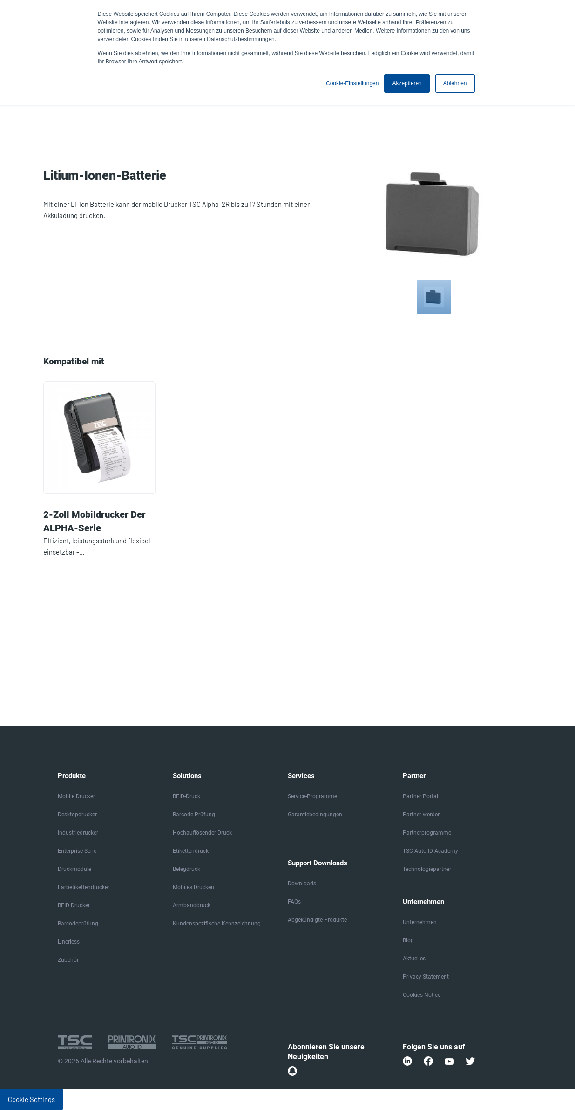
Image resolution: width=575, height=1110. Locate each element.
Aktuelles (414, 958)
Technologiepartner (427, 869)
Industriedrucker (78, 832)
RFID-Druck (186, 796)
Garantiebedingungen (315, 814)
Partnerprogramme (427, 832)
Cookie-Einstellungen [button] (352, 83)
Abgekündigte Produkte (317, 920)
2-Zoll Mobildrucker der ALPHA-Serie (94, 521)
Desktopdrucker (77, 814)
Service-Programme (312, 796)
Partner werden (422, 814)
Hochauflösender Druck (202, 832)
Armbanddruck (191, 905)
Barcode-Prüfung (194, 814)
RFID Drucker (74, 905)
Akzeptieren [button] (406, 83)
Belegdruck (186, 869)
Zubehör (68, 960)
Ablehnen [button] (455, 83)
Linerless (69, 942)
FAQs (294, 901)
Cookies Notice (421, 995)
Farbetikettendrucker (83, 887)
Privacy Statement (426, 976)
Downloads (302, 883)
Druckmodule (74, 869)
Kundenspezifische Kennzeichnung (217, 923)
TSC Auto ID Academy (430, 851)
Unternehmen (420, 922)
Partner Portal (420, 796)
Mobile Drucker (76, 796)
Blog (408, 940)
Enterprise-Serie (77, 851)
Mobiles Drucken (193, 887)
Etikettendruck (191, 851)
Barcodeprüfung (78, 923)
